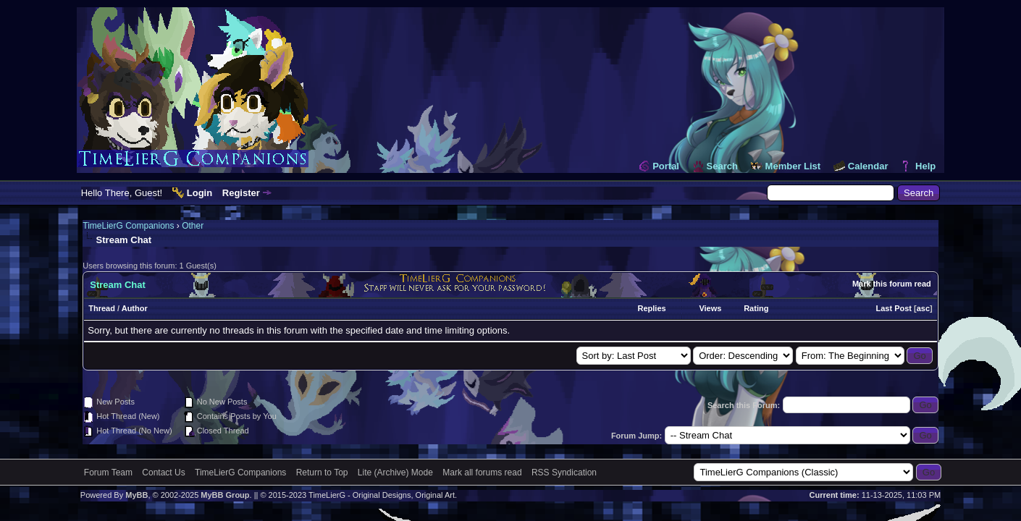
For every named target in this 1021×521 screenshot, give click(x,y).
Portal (665, 166)
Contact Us (163, 472)
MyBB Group (225, 495)
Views (710, 308)
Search (722, 166)
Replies (652, 308)
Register (241, 192)
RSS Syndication (564, 472)
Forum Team (108, 472)
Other (192, 226)
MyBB (136, 495)
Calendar (868, 166)
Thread (101, 308)
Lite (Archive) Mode (395, 472)
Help (925, 166)
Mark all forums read (481, 472)
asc (923, 308)
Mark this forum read (891, 283)
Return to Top (322, 472)
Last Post (893, 308)
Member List (793, 166)
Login (199, 192)
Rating (756, 308)
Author (135, 308)
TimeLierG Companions (128, 226)
